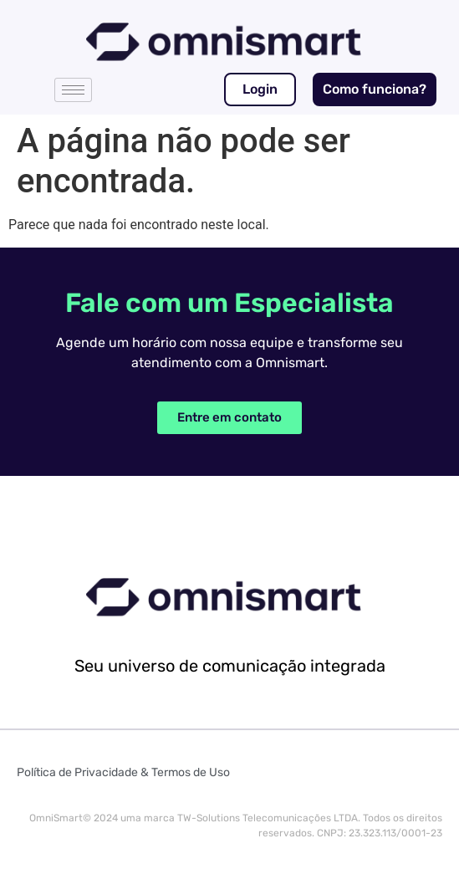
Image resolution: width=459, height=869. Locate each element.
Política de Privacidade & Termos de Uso (123, 772)
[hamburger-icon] (73, 90)
